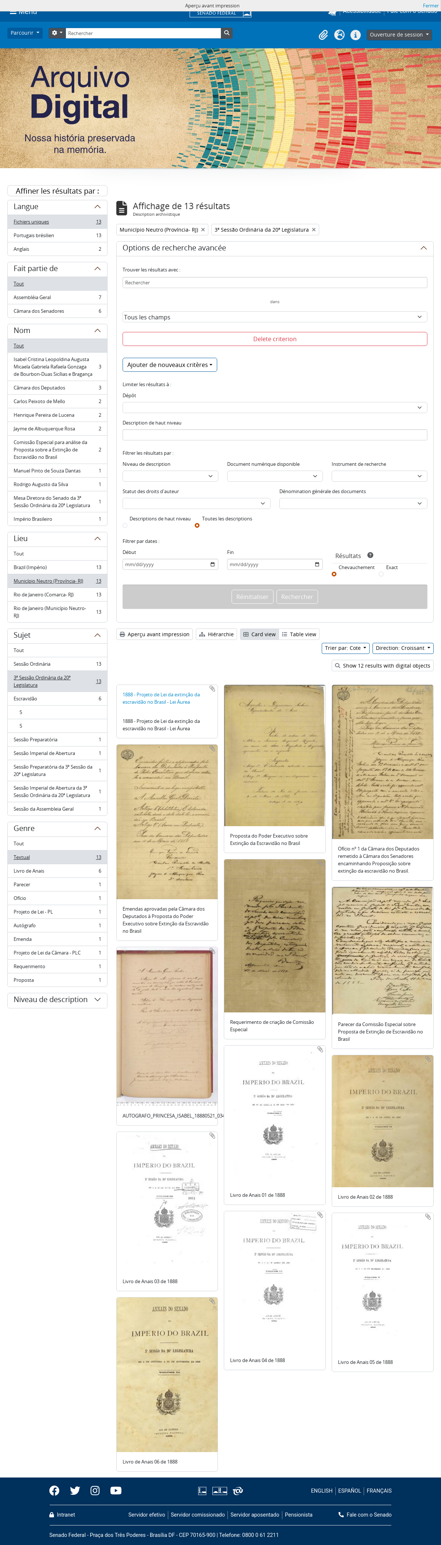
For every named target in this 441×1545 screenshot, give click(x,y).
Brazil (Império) (57, 569)
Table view (299, 634)
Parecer (57, 886)
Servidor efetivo (146, 1515)
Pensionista (299, 1515)
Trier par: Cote (343, 647)
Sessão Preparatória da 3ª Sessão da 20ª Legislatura (57, 770)
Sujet (22, 636)
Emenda (57, 940)
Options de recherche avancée (174, 249)
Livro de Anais (57, 872)
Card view (259, 634)
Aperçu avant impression (155, 634)
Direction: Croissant (401, 647)
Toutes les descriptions (227, 518)
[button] (323, 35)
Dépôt (129, 395)
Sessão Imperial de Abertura (57, 754)
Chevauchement (357, 567)
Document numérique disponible (263, 464)
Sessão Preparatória (57, 741)
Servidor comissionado (198, 1515)
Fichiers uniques (57, 223)
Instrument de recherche (359, 464)
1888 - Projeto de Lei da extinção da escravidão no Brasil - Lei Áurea (161, 698)
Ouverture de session (397, 34)
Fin (230, 552)
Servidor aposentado (254, 1515)
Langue (26, 207)
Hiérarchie (216, 634)
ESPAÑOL (349, 1491)
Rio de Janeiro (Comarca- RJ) (57, 596)
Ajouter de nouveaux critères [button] (167, 365)
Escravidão (57, 700)
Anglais (57, 250)
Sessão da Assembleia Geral (57, 810)
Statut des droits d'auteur (151, 491)
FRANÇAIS (379, 1491)
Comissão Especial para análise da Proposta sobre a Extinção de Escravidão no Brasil (57, 449)
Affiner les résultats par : (57, 191)
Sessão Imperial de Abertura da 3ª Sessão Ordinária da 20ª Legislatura (57, 791)
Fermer (431, 5)
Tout (19, 283)
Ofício (57, 899)
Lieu (21, 539)
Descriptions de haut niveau (160, 518)
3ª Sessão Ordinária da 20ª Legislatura (57, 681)
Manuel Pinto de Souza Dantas (57, 472)
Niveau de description (51, 1000)
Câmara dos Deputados (57, 389)
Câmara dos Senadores (57, 312)
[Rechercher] (143, 33)
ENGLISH (322, 1491)
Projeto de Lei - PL (57, 913)
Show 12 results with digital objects (382, 665)
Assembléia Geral (57, 299)
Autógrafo (57, 927)
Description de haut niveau (152, 422)
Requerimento (57, 968)
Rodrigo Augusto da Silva (57, 486)
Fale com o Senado (365, 1515)
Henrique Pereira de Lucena (57, 416)
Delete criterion (275, 339)
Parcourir (23, 32)
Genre (24, 829)
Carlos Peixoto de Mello (57, 403)
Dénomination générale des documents (322, 491)
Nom (22, 331)
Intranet (62, 1515)
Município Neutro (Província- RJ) (57, 582)
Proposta (57, 981)
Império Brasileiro (57, 520)
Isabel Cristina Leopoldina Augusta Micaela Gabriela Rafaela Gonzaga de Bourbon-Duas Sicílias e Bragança (57, 366)
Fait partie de (36, 269)
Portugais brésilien (57, 237)
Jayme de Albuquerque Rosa (57, 430)
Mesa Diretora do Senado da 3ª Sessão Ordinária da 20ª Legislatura (57, 502)
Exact (392, 567)
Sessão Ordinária (57, 665)
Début (129, 552)
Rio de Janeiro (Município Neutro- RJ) (57, 612)
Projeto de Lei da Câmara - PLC (57, 954)
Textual (57, 858)
